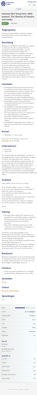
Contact (26, 389)
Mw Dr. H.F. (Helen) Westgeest (10, 291)
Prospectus (32, 2)
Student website (12, 389)
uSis (5, 282)
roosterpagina (5, 140)
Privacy (21, 389)
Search (19, 9)
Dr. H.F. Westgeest (30, 312)
